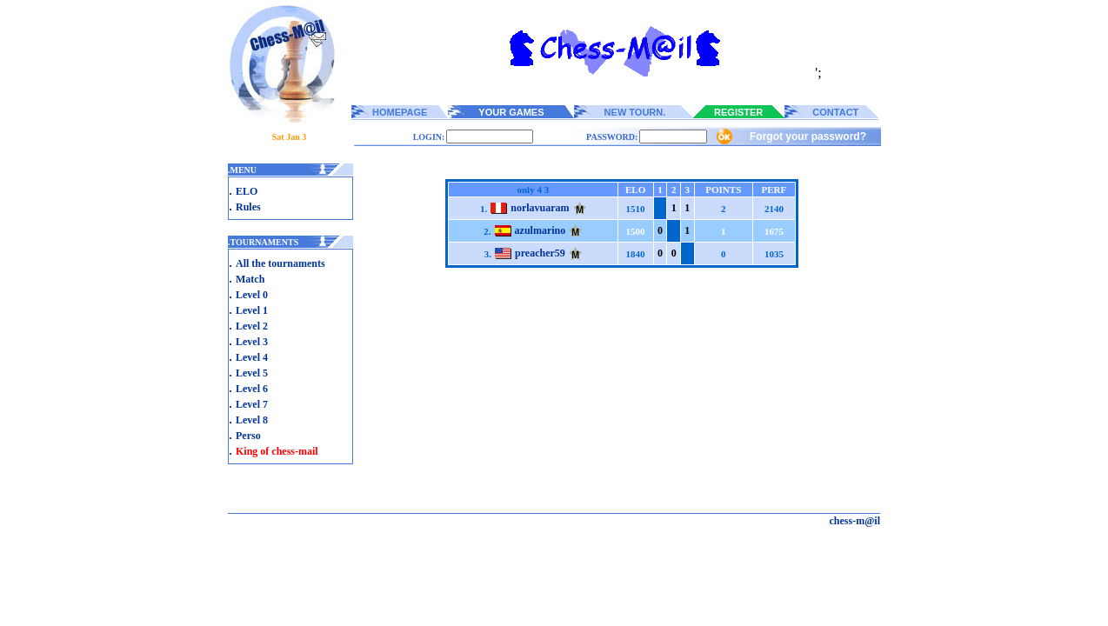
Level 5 (252, 373)
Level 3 (252, 342)
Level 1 (252, 310)
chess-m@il (855, 521)
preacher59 (540, 253)
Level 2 (252, 326)
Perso (248, 436)
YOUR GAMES (511, 112)
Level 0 (252, 295)
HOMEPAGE (399, 112)
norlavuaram (540, 208)
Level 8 (252, 420)
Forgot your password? (808, 136)
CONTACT (835, 112)
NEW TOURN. (635, 112)
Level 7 (252, 404)
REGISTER (738, 112)
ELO (246, 191)
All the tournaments (280, 263)
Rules (248, 207)
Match (250, 279)
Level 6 (252, 389)
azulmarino (540, 230)
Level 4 (252, 357)
